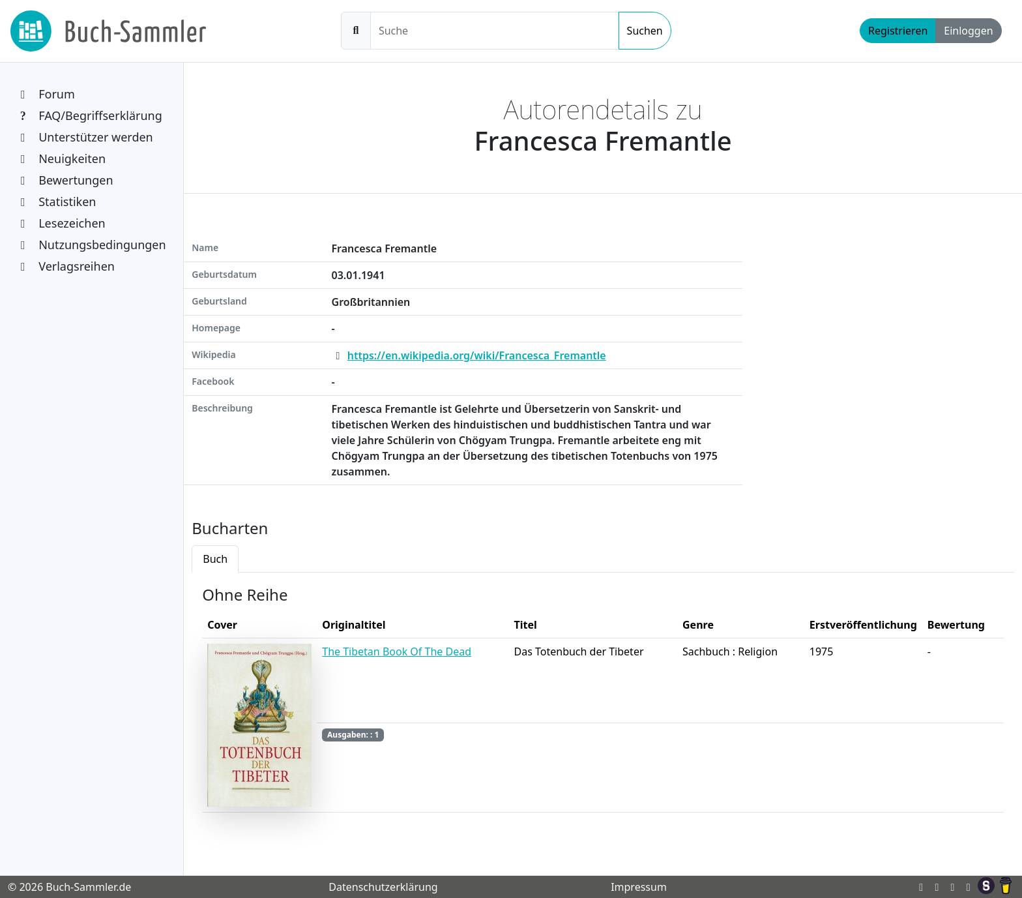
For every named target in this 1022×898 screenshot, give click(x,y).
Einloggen (968, 30)
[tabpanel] (603, 703)
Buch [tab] (215, 559)
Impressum (639, 887)
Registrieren (897, 30)
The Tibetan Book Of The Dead (396, 651)
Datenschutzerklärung (382, 887)
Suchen (645, 30)
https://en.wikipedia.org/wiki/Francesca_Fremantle (476, 355)
